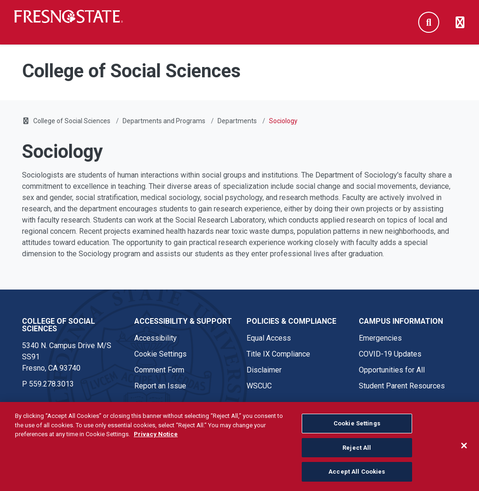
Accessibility (155, 338)
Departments (237, 121)
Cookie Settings (160, 354)
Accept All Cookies (356, 476)
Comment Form (159, 369)
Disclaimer (264, 369)
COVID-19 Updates (390, 354)
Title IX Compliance (278, 354)
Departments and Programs (164, 121)
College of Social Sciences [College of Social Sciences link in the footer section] (58, 325)
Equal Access (269, 338)
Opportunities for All (392, 369)
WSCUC (259, 385)
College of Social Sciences (71, 121)
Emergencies (380, 338)
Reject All (356, 452)
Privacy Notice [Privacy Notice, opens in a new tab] (156, 439)
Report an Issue (160, 385)
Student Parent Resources (402, 385)
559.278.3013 (51, 383)
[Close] (464, 450)
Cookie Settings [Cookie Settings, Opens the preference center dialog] (357, 428)
